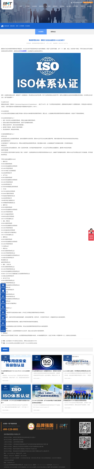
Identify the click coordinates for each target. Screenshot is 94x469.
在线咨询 (3, 287)
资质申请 (41, 6)
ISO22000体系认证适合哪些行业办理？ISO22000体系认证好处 (21, 343)
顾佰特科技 (56, 464)
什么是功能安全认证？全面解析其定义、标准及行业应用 (46, 371)
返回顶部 (3, 330)
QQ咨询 (3, 292)
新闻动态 (53, 31)
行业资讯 (27, 26)
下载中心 (82, 6)
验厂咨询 (48, 6)
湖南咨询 (3, 325)
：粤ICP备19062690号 (41, 464)
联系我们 (89, 6)
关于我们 (27, 6)
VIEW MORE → (6, 380)
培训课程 (62, 6)
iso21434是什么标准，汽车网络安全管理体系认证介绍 (76, 371)
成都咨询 (3, 308)
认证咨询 (34, 6)
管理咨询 (55, 6)
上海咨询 (3, 314)
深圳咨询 (3, 303)
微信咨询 (3, 298)
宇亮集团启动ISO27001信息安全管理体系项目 (75, 400)
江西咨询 (3, 319)
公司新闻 (75, 6)
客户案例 (69, 6)
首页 (21, 6)
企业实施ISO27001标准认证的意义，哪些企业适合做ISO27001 (21, 340)
